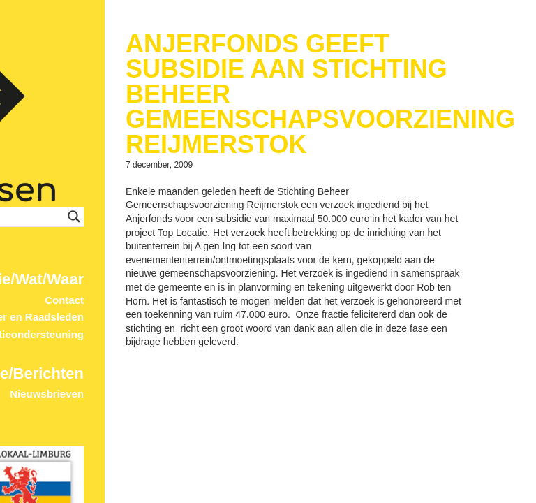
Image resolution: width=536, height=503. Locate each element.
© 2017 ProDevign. (101, 496)
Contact (111, 201)
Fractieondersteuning (77, 235)
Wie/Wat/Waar (81, 180)
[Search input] (144, 117)
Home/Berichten (72, 273)
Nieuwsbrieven (94, 294)
